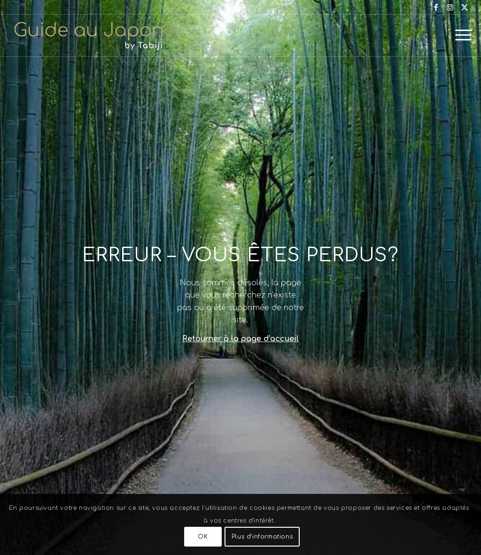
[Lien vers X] (465, 7)
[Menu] (460, 35)
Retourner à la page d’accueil (240, 339)
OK (203, 536)
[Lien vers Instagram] (450, 7)
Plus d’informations (262, 536)
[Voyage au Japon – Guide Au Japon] (88, 35)
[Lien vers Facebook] (436, 7)
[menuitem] (460, 35)
